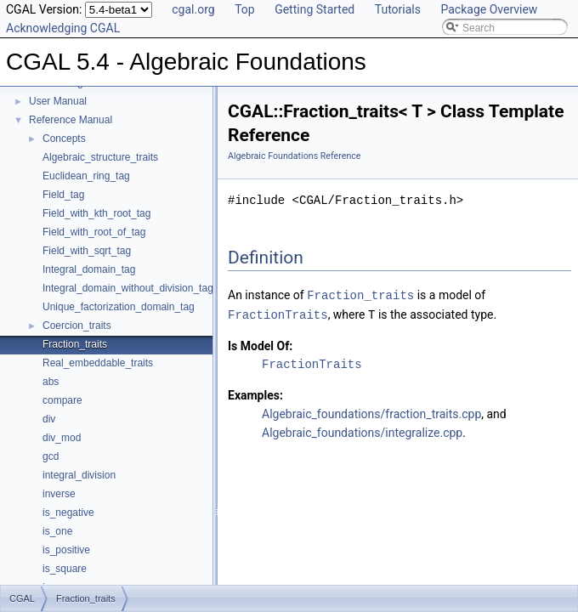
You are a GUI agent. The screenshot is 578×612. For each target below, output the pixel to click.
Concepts (64, 138)
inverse (59, 494)
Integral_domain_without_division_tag (127, 288)
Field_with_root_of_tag (93, 232)
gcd (50, 456)
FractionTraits (278, 313)
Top (245, 9)
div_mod (61, 438)
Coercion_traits (76, 326)
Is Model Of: (260, 344)
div (48, 419)
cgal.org (193, 9)
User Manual (58, 101)
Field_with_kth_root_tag (96, 213)
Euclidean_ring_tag (86, 176)
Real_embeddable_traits (97, 363)
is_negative (68, 512)
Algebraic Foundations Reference (294, 156)
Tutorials (398, 9)
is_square (64, 569)
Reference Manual (70, 120)
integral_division (79, 475)
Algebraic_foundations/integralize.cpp (362, 431)
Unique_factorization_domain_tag (118, 307)
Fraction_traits (74, 344)
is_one (57, 531)
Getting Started (314, 9)
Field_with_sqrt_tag (86, 251)
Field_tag (63, 195)
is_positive (66, 550)
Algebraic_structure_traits (100, 157)
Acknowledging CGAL (63, 28)
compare (62, 400)
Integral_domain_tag (88, 269)
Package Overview (488, 9)
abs (50, 382)
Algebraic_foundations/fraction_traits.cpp (371, 412)
